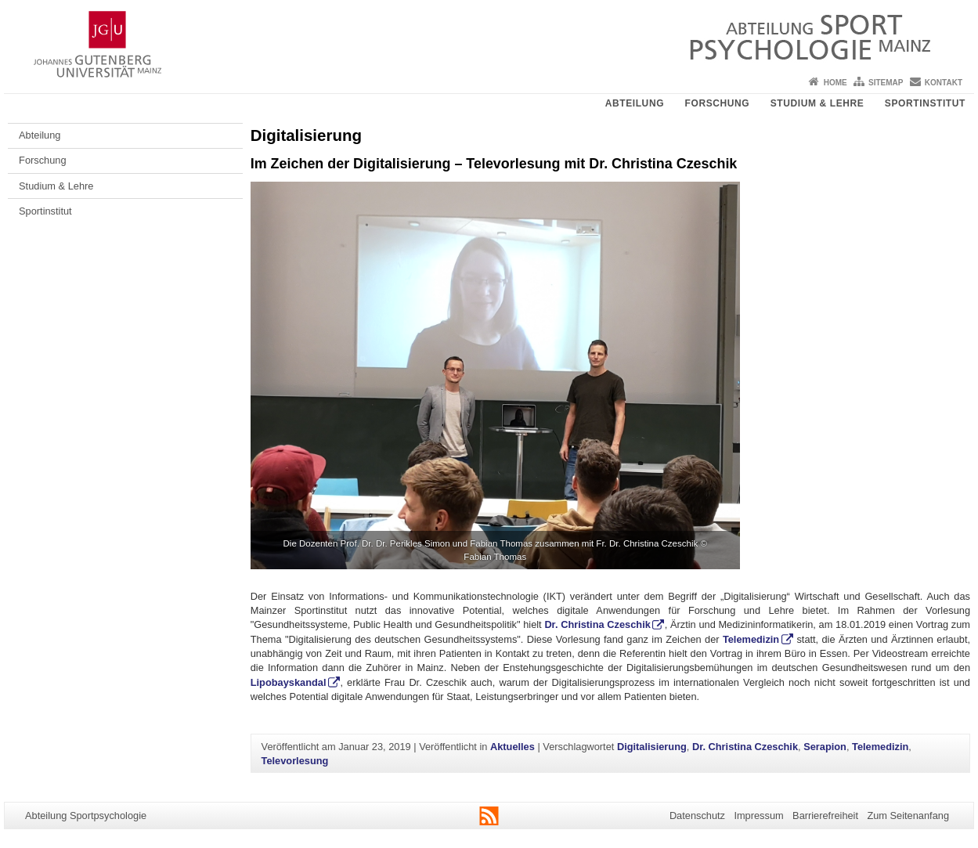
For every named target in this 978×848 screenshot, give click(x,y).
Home (835, 82)
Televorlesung (295, 761)
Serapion (824, 746)
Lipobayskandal (289, 682)
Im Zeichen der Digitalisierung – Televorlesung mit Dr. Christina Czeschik (494, 163)
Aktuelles (512, 746)
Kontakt (943, 82)
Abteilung (634, 103)
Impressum (758, 815)
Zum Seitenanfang (908, 815)
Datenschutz (697, 815)
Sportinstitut (925, 103)
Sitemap (885, 82)
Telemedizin (751, 639)
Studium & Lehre (817, 103)
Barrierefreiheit (825, 815)
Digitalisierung (652, 746)
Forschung (717, 103)
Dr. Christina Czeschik (597, 624)
